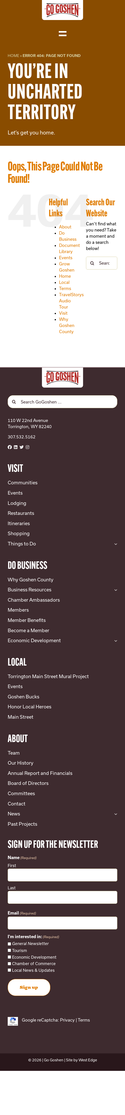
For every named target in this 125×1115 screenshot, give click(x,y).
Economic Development (34, 957)
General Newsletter (30, 943)
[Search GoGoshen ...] (62, 401)
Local (64, 282)
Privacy (67, 1019)
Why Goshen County (66, 325)
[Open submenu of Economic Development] (114, 640)
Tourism (19, 950)
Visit (63, 313)
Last (12, 888)
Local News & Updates (33, 970)
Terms (65, 288)
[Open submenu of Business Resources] (114, 590)
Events (65, 257)
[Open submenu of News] (114, 814)
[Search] (92, 263)
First (12, 865)
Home (13, 55)
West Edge (88, 1060)
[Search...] (101, 263)
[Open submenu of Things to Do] (114, 544)
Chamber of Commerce (34, 963)
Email (22, 913)
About (65, 226)
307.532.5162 (21, 436)
